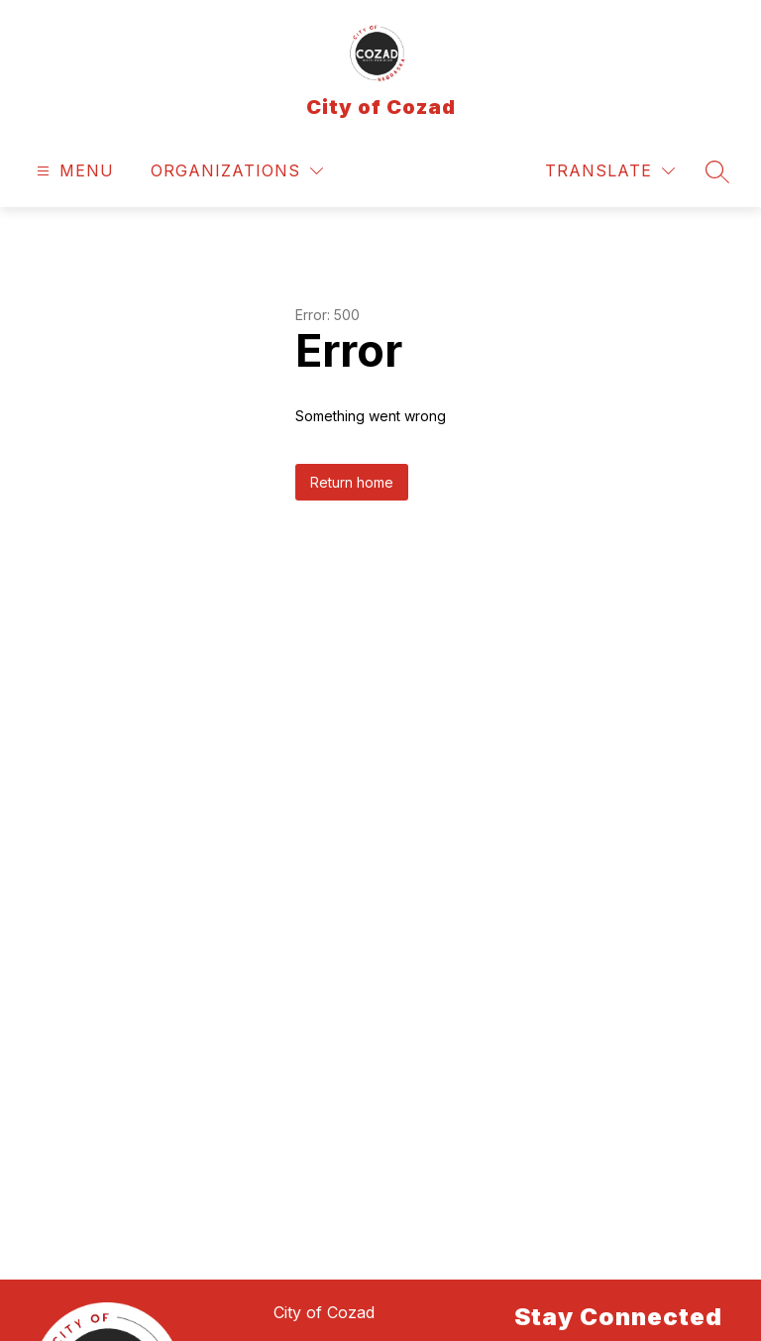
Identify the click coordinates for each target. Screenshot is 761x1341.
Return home (351, 482)
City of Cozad (324, 1312)
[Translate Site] (610, 171)
